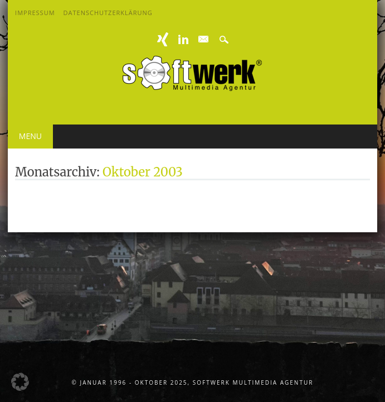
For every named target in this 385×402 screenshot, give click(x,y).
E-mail (204, 39)
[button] (20, 382)
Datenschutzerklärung (108, 12)
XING (162, 39)
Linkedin (183, 39)
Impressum (35, 12)
